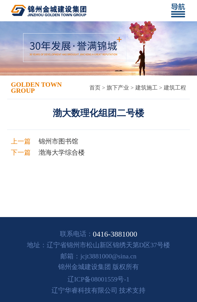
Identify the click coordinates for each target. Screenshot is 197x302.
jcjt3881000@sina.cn (108, 256)
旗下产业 (118, 87)
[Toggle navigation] (180, 11)
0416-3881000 (115, 234)
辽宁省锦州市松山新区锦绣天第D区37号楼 (108, 245)
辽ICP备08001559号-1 (98, 279)
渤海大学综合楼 (62, 152)
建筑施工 (146, 87)
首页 (95, 87)
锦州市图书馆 (58, 141)
